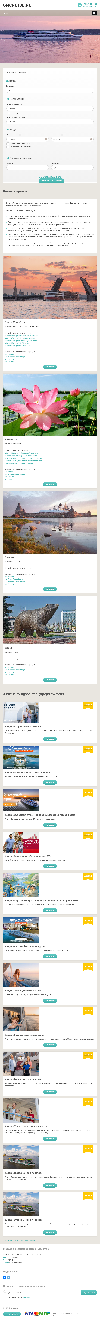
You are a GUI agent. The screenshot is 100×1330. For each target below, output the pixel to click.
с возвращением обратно (23, 113)
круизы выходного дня (20, 143)
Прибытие (56, 135)
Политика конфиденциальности (66, 1316)
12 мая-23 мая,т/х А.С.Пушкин (17, 343)
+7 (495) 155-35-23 (90, 4)
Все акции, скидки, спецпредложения (19, 1240)
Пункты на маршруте (16, 117)
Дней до (55, 163)
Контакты (87, 1316)
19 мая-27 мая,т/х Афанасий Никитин (21, 455)
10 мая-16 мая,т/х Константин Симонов (21, 335)
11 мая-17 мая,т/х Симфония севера (20, 338)
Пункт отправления (15, 104)
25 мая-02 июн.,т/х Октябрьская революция (23, 460)
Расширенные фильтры (50, 176)
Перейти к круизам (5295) (51, 180)
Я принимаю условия (18, 1297)
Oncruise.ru (17, 5)
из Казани (9, 359)
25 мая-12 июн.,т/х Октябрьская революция (23, 458)
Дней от (10, 163)
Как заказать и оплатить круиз (66, 1313)
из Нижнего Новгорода (15, 356)
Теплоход (10, 86)
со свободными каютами (21, 147)
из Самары (9, 361)
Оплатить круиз (11, 1314)
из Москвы (9, 354)
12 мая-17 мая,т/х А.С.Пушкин (17, 346)
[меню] (94, 13)
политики (26, 1297)
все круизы (50, 367)
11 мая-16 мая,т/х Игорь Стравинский (21, 341)
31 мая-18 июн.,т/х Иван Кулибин (19, 463)
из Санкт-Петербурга (14, 579)
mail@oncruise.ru (16, 1262)
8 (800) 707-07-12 (89, 6)
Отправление (13, 135)
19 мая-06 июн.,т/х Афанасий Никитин (21, 453)
